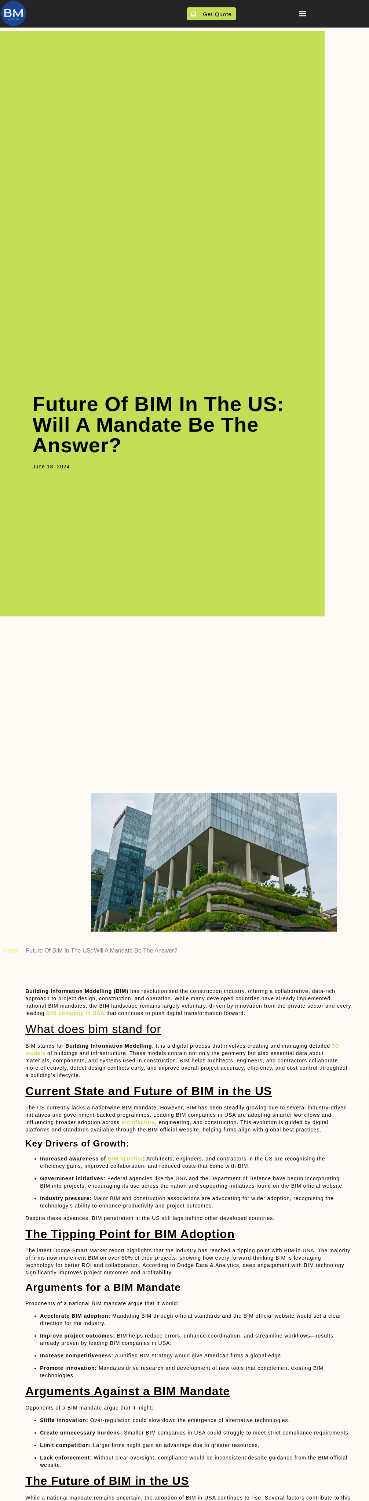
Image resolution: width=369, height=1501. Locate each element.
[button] (302, 13)
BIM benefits (125, 1159)
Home (11, 950)
